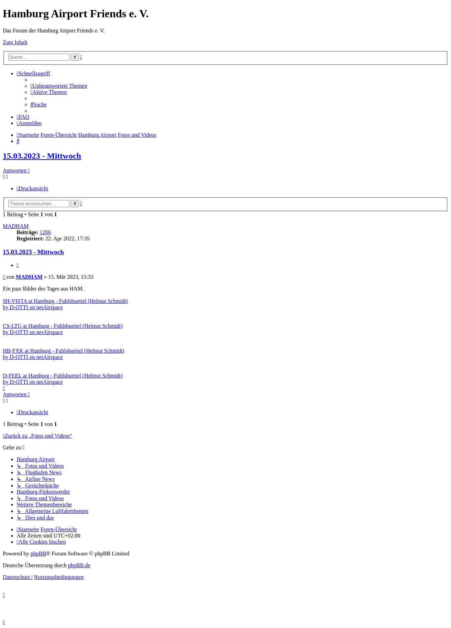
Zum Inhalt (15, 42)
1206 (45, 232)
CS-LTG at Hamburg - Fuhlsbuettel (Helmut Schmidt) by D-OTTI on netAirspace (63, 329)
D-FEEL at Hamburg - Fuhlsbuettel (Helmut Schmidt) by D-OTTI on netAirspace (63, 379)
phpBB (38, 553)
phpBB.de (79, 565)
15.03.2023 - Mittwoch (42, 155)
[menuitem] (58, 86)
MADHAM (16, 226)
